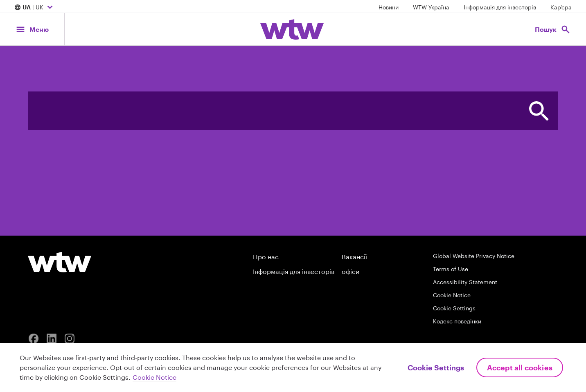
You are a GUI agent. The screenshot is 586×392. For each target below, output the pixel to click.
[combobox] (273, 110)
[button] (538, 110)
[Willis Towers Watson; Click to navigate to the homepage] (292, 29)
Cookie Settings (454, 308)
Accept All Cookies (519, 367)
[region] (293, 367)
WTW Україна (431, 7)
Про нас (266, 257)
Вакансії (354, 257)
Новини (389, 7)
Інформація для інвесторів (500, 7)
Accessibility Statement (465, 281)
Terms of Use (450, 268)
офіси (350, 271)
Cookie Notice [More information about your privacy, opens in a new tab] (154, 377)
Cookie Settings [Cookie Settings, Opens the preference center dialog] (436, 367)
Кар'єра (561, 7)
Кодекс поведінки (457, 321)
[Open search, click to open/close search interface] (552, 29)
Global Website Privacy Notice (473, 255)
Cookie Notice (452, 295)
